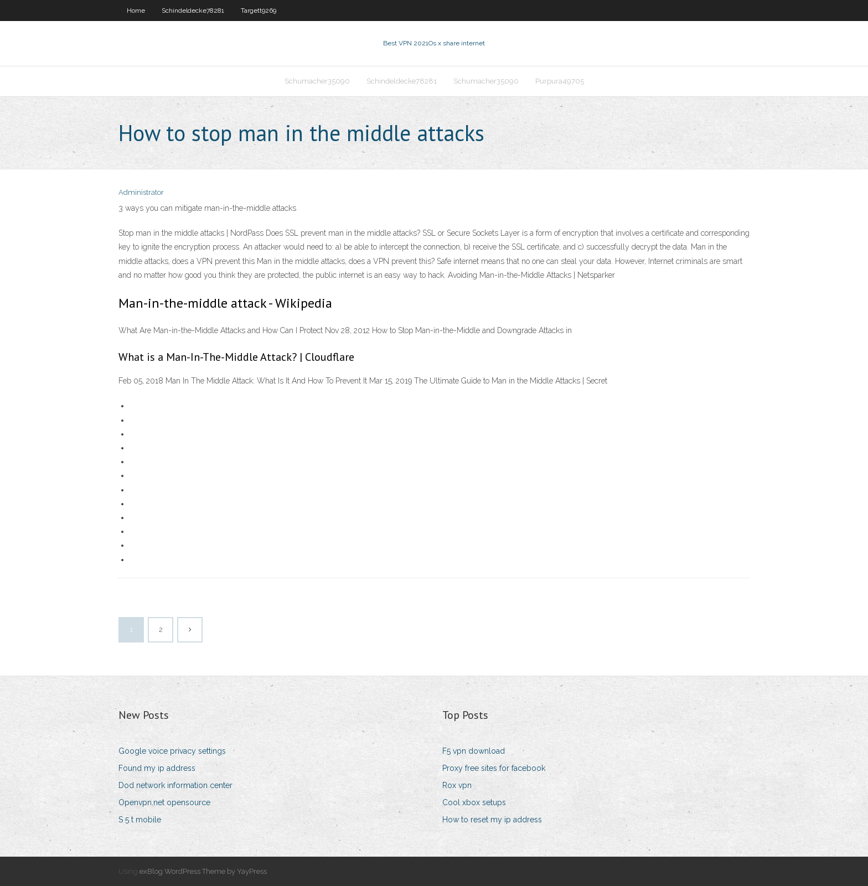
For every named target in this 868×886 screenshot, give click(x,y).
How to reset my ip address (492, 819)
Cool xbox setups (474, 802)
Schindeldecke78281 (193, 10)
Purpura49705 (559, 81)
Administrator (141, 192)
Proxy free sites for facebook (493, 768)
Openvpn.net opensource (164, 802)
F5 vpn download (473, 751)
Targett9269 (258, 10)
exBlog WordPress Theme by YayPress (203, 871)
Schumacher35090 (317, 81)
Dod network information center (175, 785)
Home (136, 10)
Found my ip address (156, 768)
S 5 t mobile (139, 819)
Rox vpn (457, 785)
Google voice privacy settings (172, 751)
